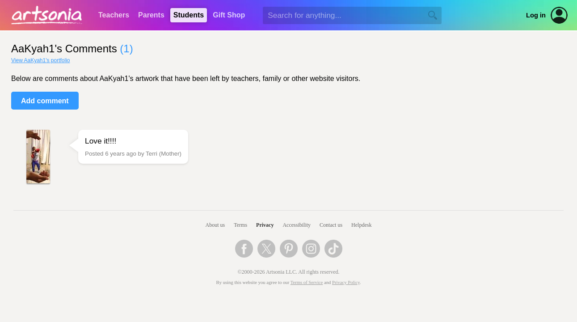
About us (215, 225)
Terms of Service (307, 282)
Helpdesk (361, 225)
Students (188, 15)
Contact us (331, 225)
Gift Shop (229, 15)
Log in (536, 15)
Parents (151, 15)
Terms (240, 225)
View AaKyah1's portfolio (40, 60)
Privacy (265, 225)
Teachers (113, 15)
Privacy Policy (346, 282)
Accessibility (296, 225)
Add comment (45, 101)
